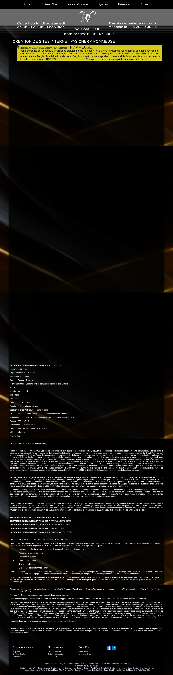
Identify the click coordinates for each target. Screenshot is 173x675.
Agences (103, 4)
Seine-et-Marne (52, 670)
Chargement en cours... (90, 208)
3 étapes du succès (77, 4)
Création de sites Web (27, 668)
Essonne (78, 670)
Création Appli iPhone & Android (96, 668)
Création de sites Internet (109, 664)
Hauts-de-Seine (93, 670)
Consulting (125, 664)
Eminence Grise (92, 664)
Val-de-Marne (128, 670)
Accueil (28, 4)
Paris (43, 670)
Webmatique (79, 664)
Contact (145, 4)
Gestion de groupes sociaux (121, 668)
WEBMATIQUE (87, 29)
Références (124, 4)
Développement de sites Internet (50, 668)
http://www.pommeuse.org (36, 443)
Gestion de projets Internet (143, 668)
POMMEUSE (56, 365)
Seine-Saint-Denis (111, 670)
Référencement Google (73, 668)
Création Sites (49, 4)
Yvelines (66, 670)
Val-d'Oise (142, 670)
